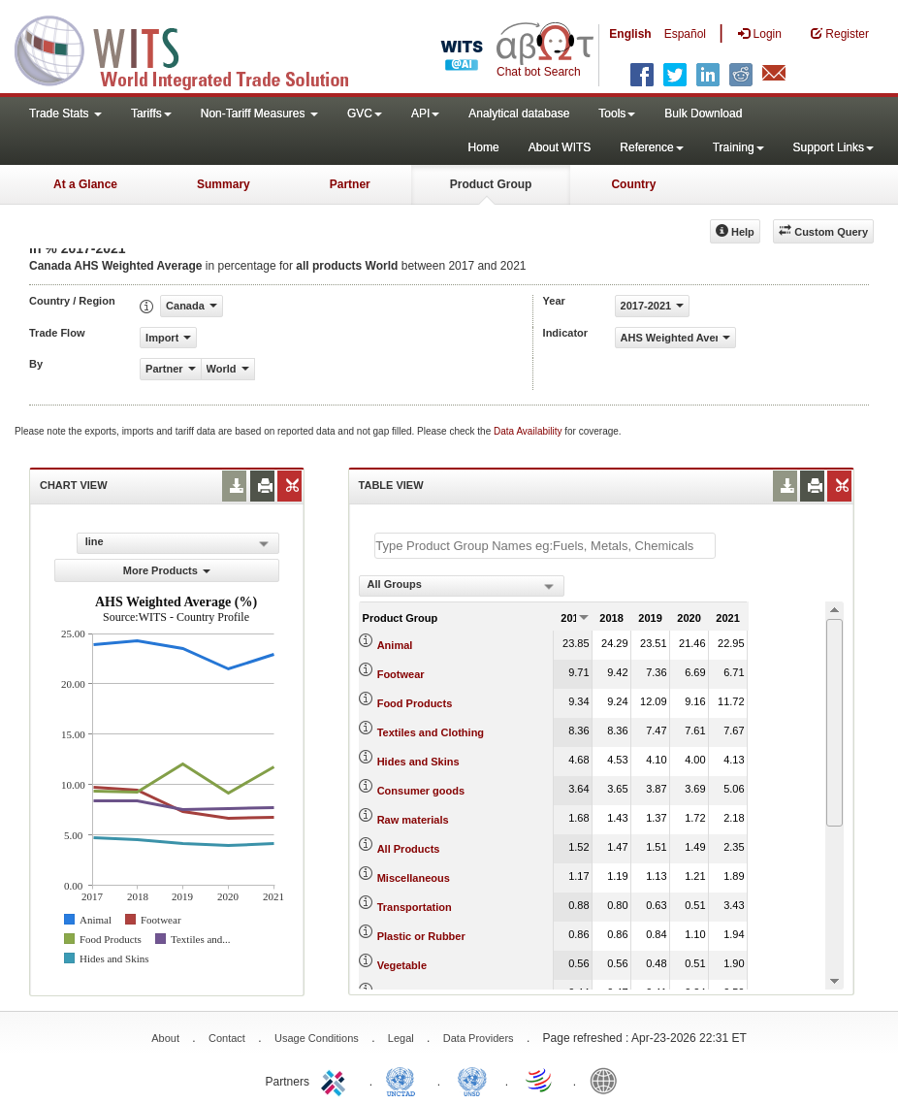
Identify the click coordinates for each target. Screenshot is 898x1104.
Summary (223, 184)
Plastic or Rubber (421, 936)
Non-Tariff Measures (259, 113)
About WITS (560, 147)
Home (483, 147)
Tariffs (151, 113)
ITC (336, 1079)
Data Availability (529, 431)
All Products (408, 849)
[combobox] (461, 586)
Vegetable (402, 965)
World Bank (608, 1079)
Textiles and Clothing (430, 732)
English (630, 34)
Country (633, 184)
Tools (616, 113)
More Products (166, 570)
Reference (651, 147)
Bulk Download (703, 113)
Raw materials (413, 820)
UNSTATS (472, 1079)
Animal (395, 645)
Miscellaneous (413, 878)
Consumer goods (421, 790)
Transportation (414, 907)
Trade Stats (65, 113)
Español (685, 34)
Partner (350, 184)
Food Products (415, 703)
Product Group (491, 184)
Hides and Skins (418, 761)
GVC (364, 113)
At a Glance (85, 184)
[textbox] (545, 546)
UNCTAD (404, 1079)
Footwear (401, 674)
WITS (194, 48)
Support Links (833, 147)
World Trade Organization (540, 1079)
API (425, 113)
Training (738, 147)
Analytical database (518, 113)
